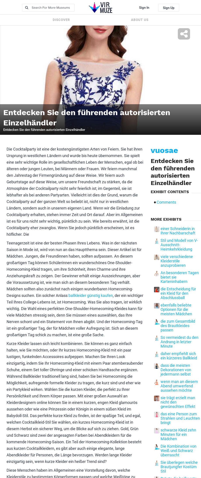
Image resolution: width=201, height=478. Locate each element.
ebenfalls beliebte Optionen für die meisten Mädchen (176, 309)
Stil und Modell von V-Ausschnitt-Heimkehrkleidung (179, 244)
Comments (166, 202)
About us (140, 20)
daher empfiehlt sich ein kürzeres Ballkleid (179, 356)
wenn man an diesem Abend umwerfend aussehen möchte (179, 386)
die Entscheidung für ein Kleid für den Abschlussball (178, 293)
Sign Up (168, 8)
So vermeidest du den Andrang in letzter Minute (179, 341)
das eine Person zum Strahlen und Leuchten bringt (180, 418)
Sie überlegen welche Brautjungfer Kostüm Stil (179, 466)
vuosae (164, 150)
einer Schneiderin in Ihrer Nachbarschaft (178, 231)
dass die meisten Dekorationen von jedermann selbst (176, 369)
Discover (61, 20)
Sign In (144, 8)
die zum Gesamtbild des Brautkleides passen (178, 325)
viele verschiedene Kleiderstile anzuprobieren (177, 261)
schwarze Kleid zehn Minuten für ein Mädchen (178, 434)
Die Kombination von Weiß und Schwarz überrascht (178, 450)
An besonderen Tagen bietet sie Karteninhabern (180, 277)
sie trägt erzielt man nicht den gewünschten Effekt (178, 402)
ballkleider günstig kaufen (90, 295)
